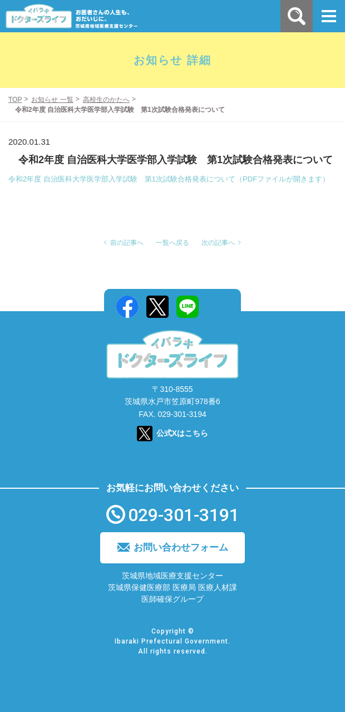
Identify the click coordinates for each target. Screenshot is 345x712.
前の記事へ (127, 243)
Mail (217, 307)
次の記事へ (218, 243)
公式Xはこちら (182, 433)
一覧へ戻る (172, 243)
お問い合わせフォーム (181, 547)
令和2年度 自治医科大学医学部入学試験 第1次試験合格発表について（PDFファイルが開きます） (168, 179)
